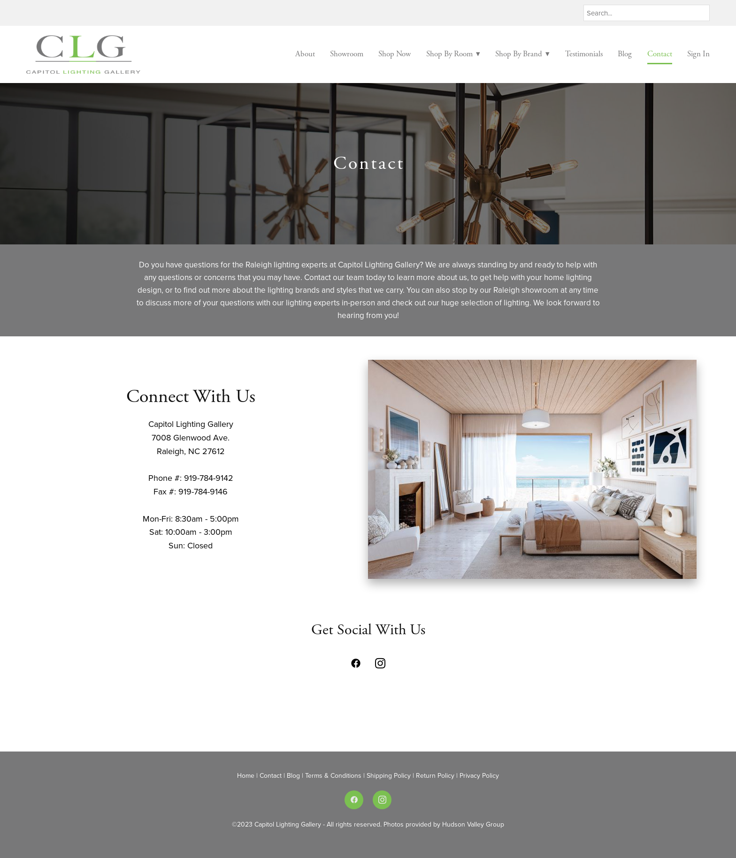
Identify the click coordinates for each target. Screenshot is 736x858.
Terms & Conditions (334, 775)
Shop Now (394, 54)
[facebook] (355, 663)
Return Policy (435, 775)
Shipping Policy (390, 775)
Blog (625, 54)
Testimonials (584, 54)
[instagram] (380, 663)
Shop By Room (453, 54)
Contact (659, 54)
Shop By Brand (522, 54)
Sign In (698, 54)
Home (246, 775)
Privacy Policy (479, 775)
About (305, 54)
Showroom (346, 54)
